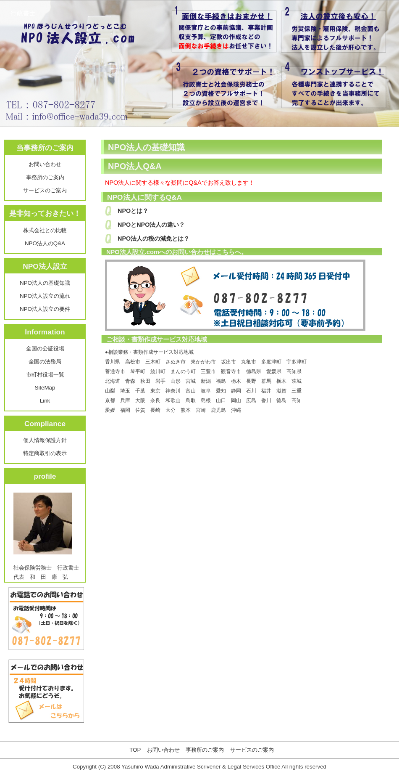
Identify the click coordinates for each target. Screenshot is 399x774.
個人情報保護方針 (45, 440)
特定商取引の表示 (45, 453)
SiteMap (45, 387)
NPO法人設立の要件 (45, 309)
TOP (135, 750)
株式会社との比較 (45, 230)
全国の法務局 (45, 361)
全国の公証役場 (45, 348)
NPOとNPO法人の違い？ (151, 224)
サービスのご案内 (45, 190)
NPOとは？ (133, 210)
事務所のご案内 (45, 177)
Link (45, 401)
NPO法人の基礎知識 (45, 283)
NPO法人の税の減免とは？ (153, 238)
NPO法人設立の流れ (45, 296)
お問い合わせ (45, 164)
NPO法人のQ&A (45, 243)
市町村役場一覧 (45, 374)
